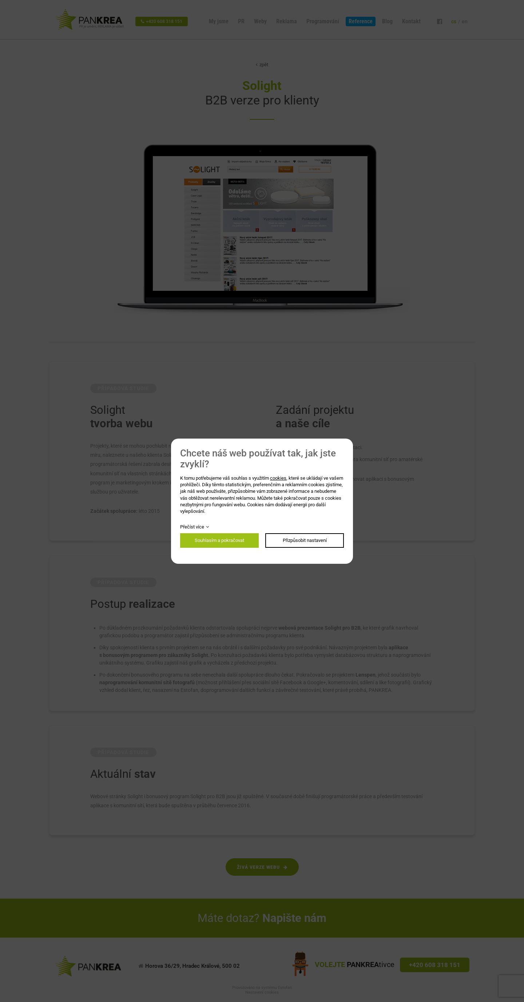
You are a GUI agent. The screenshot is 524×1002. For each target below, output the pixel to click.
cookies (278, 478)
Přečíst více (192, 527)
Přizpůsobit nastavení (305, 540)
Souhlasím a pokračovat (219, 540)
